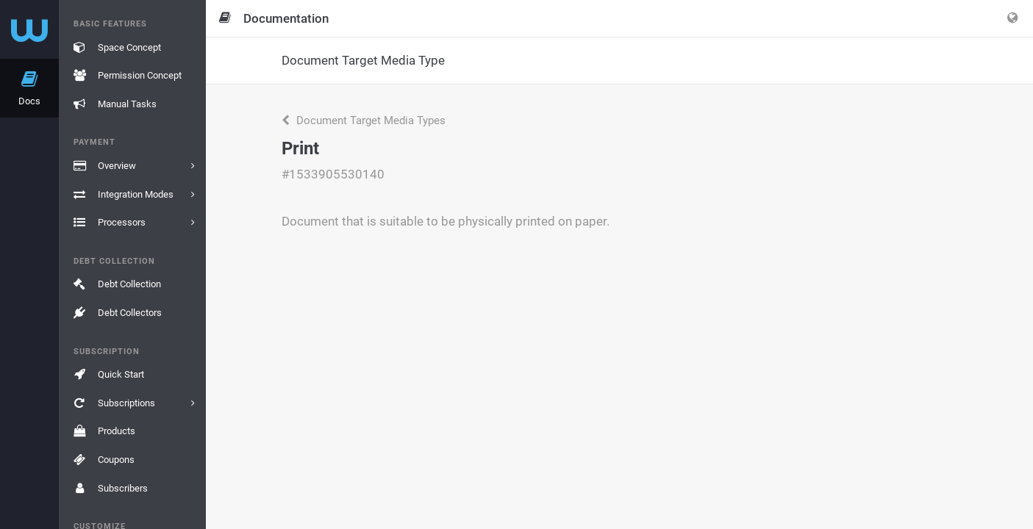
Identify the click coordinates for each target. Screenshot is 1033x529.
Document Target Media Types (364, 120)
